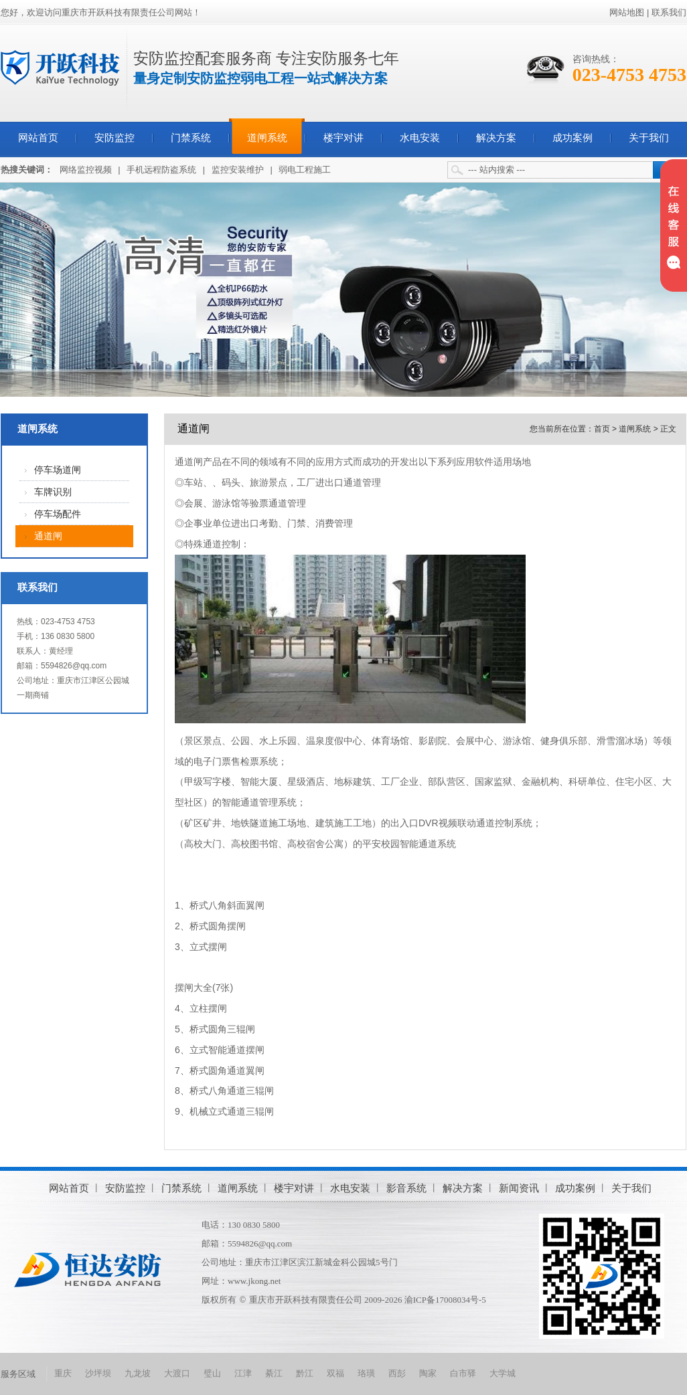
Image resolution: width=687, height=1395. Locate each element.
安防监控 (114, 137)
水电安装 (420, 137)
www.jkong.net (254, 1281)
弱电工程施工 (305, 170)
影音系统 (406, 1188)
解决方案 (496, 137)
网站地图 (626, 12)
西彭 (397, 1373)
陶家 (428, 1373)
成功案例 (572, 137)
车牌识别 (53, 492)
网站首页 (38, 137)
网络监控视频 (86, 170)
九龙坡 (138, 1373)
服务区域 (18, 1374)
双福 (335, 1373)
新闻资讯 (519, 1188)
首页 (602, 429)
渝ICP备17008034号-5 (445, 1300)
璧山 (212, 1373)
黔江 (304, 1373)
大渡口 (177, 1373)
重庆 (63, 1373)
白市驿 (463, 1373)
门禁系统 (191, 137)
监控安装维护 (238, 170)
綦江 (274, 1373)
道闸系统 (267, 137)
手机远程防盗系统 (161, 170)
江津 (243, 1373)
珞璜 (366, 1373)
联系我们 (669, 12)
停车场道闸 (57, 470)
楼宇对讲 (343, 137)
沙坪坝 (98, 1373)
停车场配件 (57, 514)
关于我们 (649, 137)
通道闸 (48, 536)
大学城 (502, 1373)
